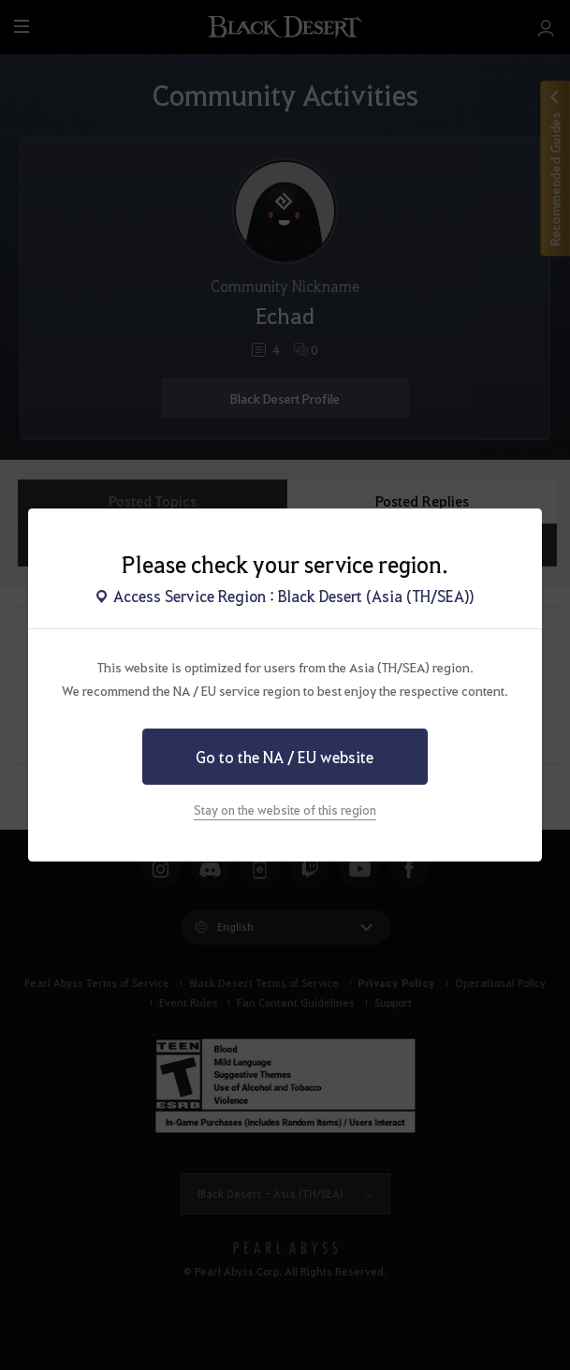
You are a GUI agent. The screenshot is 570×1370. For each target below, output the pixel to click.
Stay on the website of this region (285, 810)
